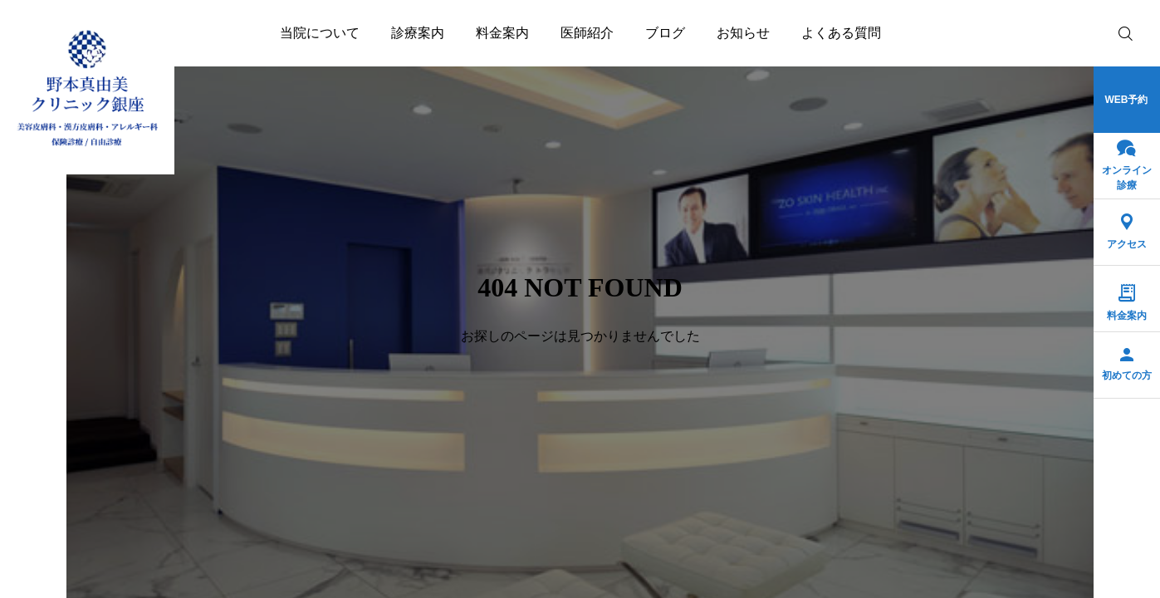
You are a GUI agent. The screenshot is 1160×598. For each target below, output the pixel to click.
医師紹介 (587, 33)
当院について (320, 33)
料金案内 (502, 33)
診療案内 (417, 33)
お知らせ (743, 33)
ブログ (665, 33)
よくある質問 (841, 33)
